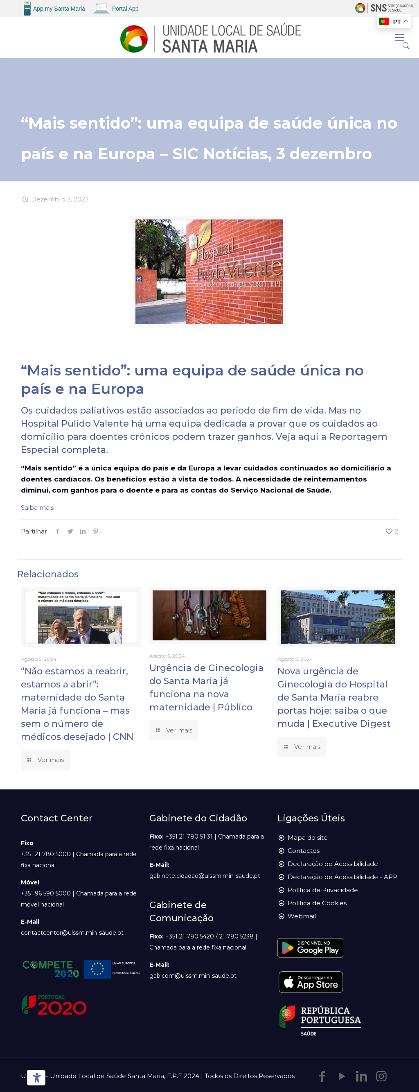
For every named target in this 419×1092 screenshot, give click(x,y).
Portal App (125, 8)
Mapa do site (308, 837)
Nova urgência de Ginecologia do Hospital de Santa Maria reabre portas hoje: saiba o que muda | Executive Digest (334, 697)
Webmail (302, 916)
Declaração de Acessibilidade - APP (342, 877)
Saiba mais (37, 507)
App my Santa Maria (59, 8)
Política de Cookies (317, 903)
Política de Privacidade (323, 890)
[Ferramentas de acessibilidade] (35, 1077)
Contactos (304, 851)
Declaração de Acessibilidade (333, 864)
